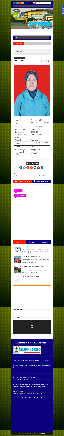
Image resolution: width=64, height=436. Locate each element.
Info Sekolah (17, 318)
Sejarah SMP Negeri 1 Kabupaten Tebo (32, 266)
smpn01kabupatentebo (39, 433)
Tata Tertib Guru (26, 247)
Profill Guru (19, 51)
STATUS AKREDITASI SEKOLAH (30, 276)
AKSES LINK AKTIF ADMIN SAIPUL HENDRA (24, 377)
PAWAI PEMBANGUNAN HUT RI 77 (31, 257)
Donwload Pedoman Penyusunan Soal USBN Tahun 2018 (27, 393)
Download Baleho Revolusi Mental (21, 370)
